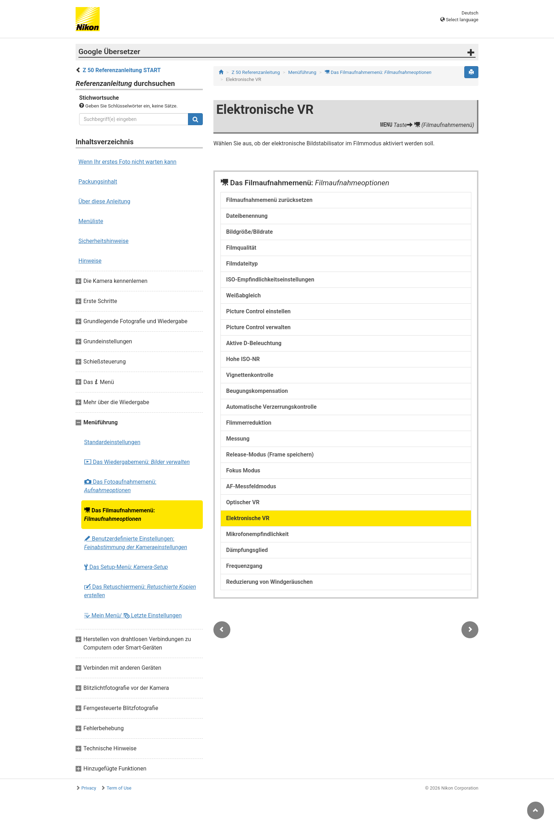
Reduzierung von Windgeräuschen (269, 581)
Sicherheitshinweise (103, 241)
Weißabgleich (243, 295)
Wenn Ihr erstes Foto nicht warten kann (127, 161)
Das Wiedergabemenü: (137, 462)
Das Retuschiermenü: (140, 591)
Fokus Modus (243, 470)
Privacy (88, 788)
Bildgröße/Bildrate (249, 231)
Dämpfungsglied (247, 550)
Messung (237, 438)
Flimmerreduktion (248, 422)
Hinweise (89, 260)
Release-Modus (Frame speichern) (270, 454)
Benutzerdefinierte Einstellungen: (135, 543)
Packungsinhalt (97, 181)
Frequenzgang (244, 566)
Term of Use (119, 788)
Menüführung (302, 72)
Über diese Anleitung (104, 201)
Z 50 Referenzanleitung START (122, 70)
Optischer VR (242, 502)
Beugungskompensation (257, 391)
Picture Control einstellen (258, 311)
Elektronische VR (248, 518)
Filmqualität (241, 247)
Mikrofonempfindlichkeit (257, 534)
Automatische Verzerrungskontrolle (271, 406)
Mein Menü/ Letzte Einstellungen (133, 615)
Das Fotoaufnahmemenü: (120, 486)
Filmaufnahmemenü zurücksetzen (269, 200)
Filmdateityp (242, 263)
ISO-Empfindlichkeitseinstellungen (270, 279)
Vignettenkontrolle (249, 375)
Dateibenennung (247, 216)
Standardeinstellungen (112, 442)
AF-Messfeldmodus (251, 486)
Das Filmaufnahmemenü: (119, 514)
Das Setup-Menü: (126, 567)
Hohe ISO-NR (243, 359)
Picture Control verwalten (258, 327)
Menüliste (90, 221)
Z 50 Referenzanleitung (256, 72)
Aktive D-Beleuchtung (254, 343)
